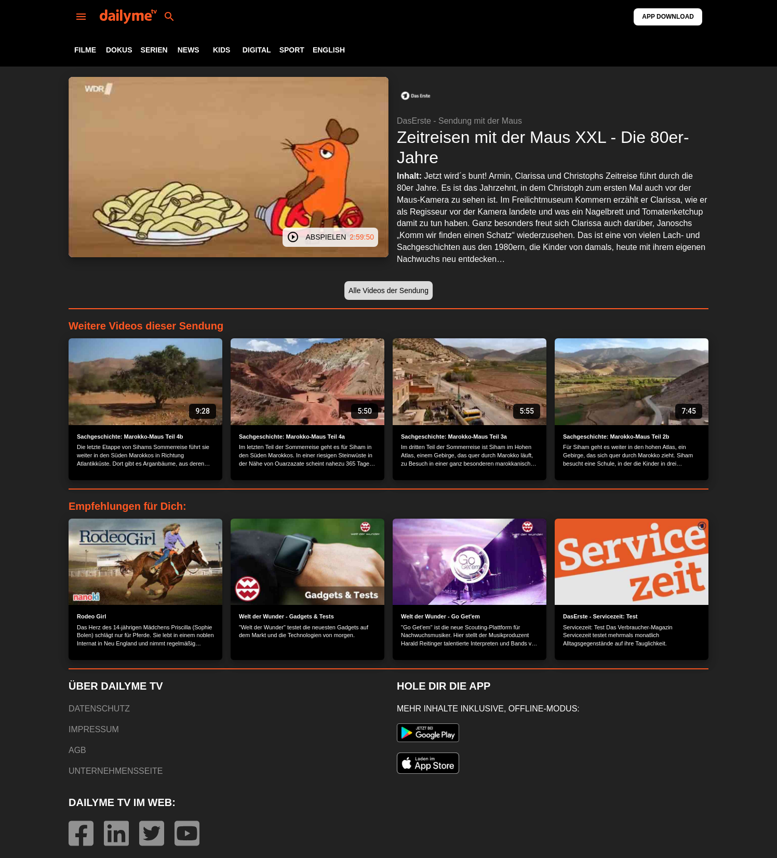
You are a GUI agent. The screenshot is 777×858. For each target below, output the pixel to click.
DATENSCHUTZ (99, 708)
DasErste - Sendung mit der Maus (459, 120)
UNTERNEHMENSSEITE (116, 771)
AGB (77, 750)
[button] (415, 95)
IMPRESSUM (94, 729)
